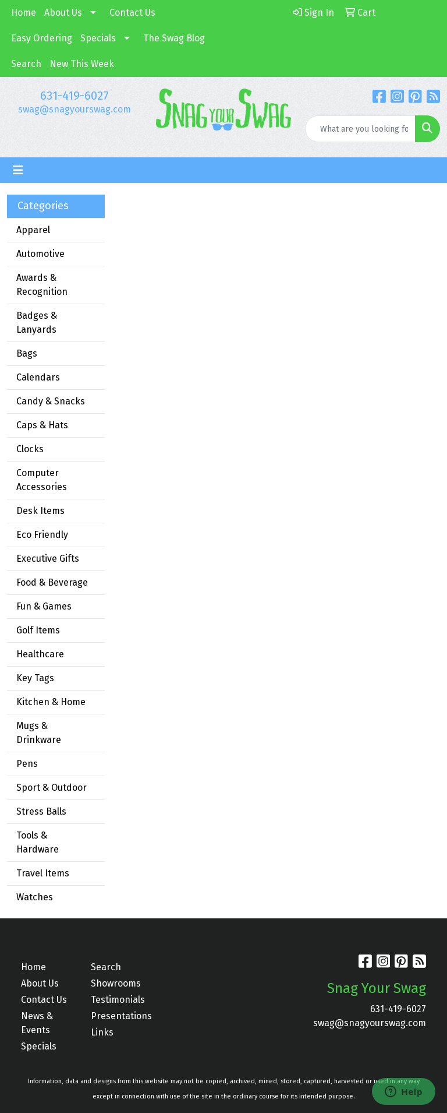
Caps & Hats (42, 425)
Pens (27, 763)
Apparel (33, 229)
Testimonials (118, 999)
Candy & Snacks (50, 401)
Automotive (40, 253)
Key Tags (35, 678)
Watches (34, 897)
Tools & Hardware (37, 842)
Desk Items (40, 510)
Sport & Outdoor (51, 787)
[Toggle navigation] (18, 170)
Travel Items (42, 873)
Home (23, 12)
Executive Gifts (47, 558)
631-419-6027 (74, 96)
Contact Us (132, 12)
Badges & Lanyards (36, 322)
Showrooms (116, 983)
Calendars (38, 377)
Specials (98, 38)
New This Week (81, 63)
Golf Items (38, 630)
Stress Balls (41, 811)
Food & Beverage (52, 582)
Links (102, 1032)
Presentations (119, 1016)
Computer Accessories (41, 479)
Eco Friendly (42, 534)
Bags (26, 353)
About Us (63, 12)
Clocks (30, 449)
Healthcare (40, 654)
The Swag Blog (174, 38)
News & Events (37, 1022)
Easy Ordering (41, 38)
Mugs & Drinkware (38, 732)
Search (26, 63)
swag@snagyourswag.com (74, 109)
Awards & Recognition (42, 284)
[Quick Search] (360, 128)
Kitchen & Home (51, 701)
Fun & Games (44, 606)
